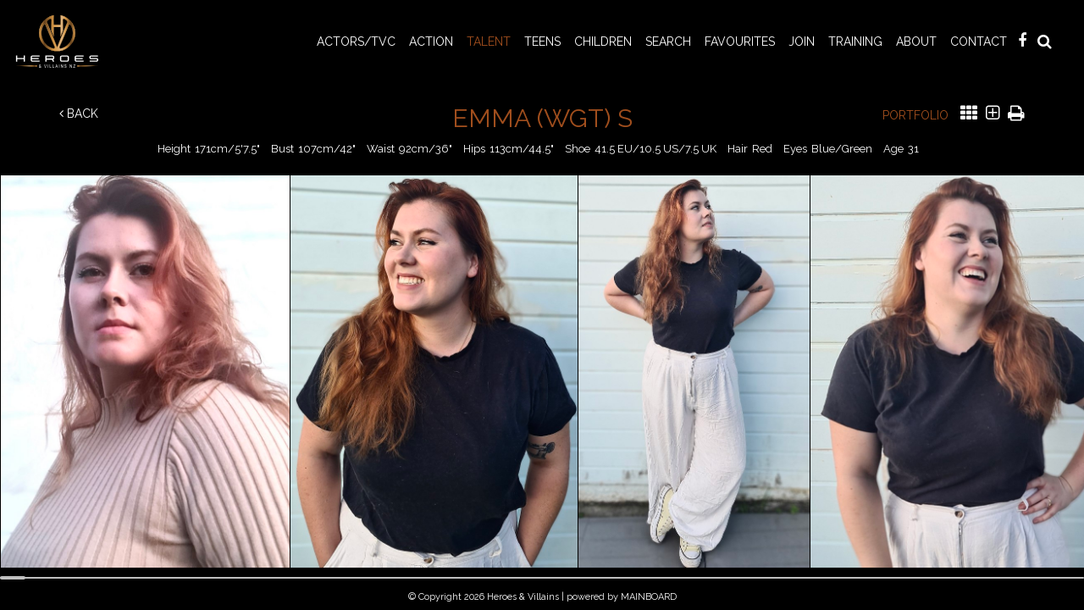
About (916, 41)
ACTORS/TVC (356, 41)
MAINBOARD (649, 596)
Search (668, 41)
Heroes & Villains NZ (62, 41)
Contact (978, 41)
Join (801, 41)
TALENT (489, 41)
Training (855, 41)
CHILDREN (603, 41)
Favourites (740, 41)
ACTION (431, 41)
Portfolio (915, 115)
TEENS (542, 41)
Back (78, 113)
